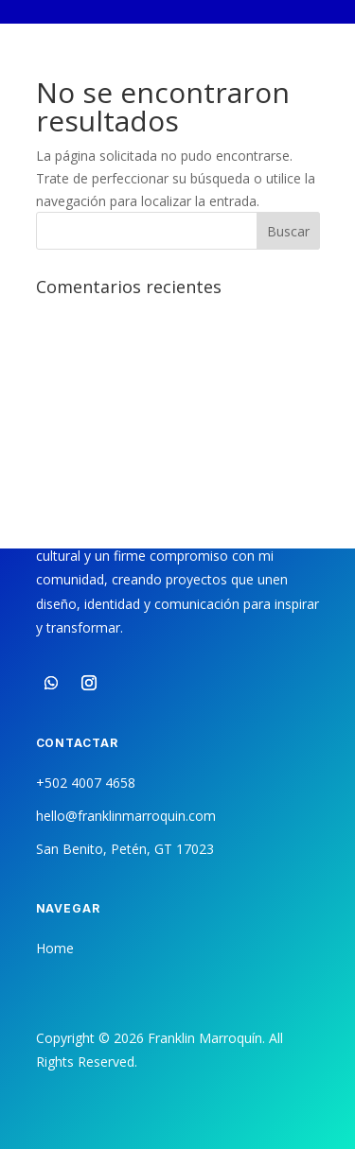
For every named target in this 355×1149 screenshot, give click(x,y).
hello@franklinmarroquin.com (126, 816)
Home (55, 948)
